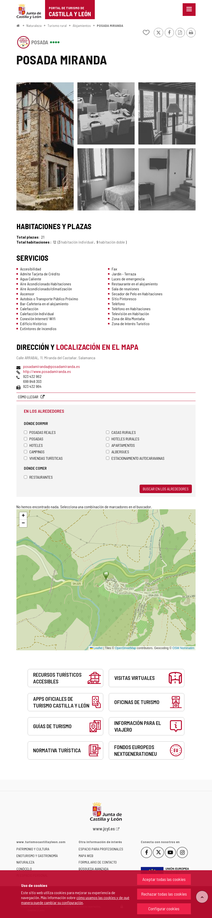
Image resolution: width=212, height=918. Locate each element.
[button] (23, 516)
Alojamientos (82, 25)
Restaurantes (38, 477)
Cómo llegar (28, 396)
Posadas (33, 438)
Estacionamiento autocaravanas (135, 458)
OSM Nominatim (183, 648)
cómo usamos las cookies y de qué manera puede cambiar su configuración (75, 900)
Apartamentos (120, 445)
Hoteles (33, 445)
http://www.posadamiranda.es (47, 371)
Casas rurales (121, 432)
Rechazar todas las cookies (164, 894)
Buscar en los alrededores (166, 488)
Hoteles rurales (122, 438)
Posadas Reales (40, 432)
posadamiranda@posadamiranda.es (51, 366)
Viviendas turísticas (43, 458)
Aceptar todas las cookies (164, 879)
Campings (34, 451)
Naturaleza (34, 25)
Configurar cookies (163, 908)
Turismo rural (57, 25)
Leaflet (96, 648)
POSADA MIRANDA (110, 25)
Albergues (117, 451)
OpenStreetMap (125, 648)
